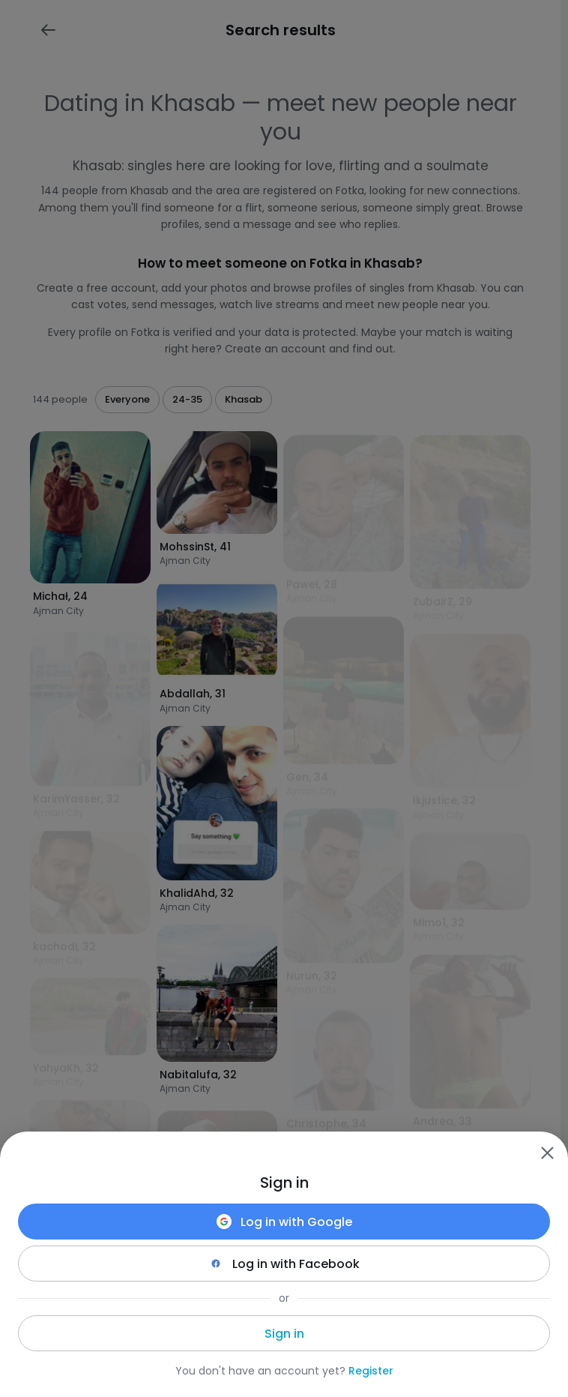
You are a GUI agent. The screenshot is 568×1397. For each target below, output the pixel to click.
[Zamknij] (547, 1153)
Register (370, 1370)
